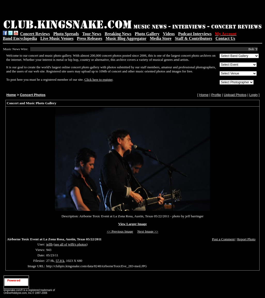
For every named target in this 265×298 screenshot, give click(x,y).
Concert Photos (32, 95)
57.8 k (60, 261)
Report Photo (246, 239)
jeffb (49, 244)
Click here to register (98, 79)
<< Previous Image (120, 231)
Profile (216, 95)
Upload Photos (235, 95)
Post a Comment (223, 239)
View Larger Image (132, 224)
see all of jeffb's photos (71, 244)
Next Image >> (147, 231)
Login (253, 95)
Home (11, 95)
